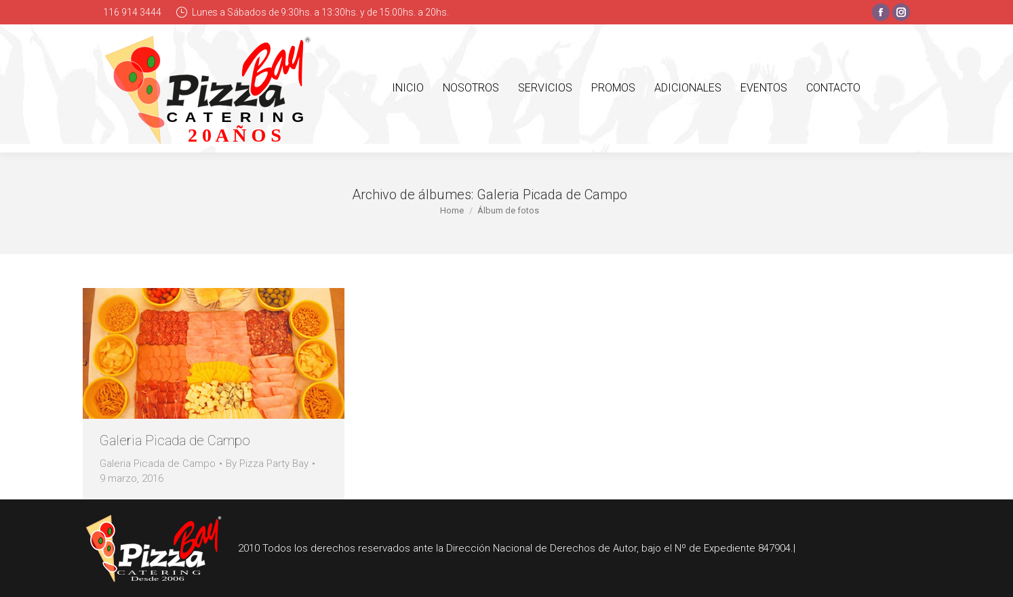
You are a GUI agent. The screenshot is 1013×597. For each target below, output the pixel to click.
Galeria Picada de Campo (175, 440)
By (267, 463)
